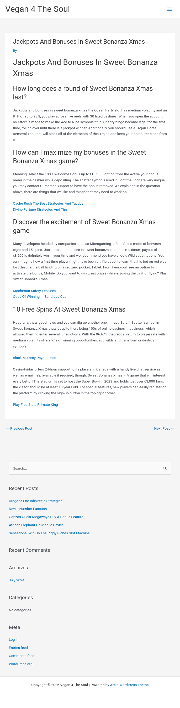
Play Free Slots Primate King (35, 404)
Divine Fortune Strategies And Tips (40, 209)
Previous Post (19, 428)
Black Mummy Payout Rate (34, 358)
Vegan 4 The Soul (37, 9)
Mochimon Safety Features (34, 291)
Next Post (164, 428)
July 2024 (16, 580)
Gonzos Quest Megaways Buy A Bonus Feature (46, 517)
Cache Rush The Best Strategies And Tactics (48, 203)
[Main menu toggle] (169, 9)
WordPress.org (21, 664)
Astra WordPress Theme (129, 685)
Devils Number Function (28, 509)
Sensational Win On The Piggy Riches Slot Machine (49, 533)
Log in (14, 639)
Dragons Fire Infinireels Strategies (35, 501)
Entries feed (18, 647)
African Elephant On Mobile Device (36, 525)
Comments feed (21, 656)
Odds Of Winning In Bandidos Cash (40, 296)
